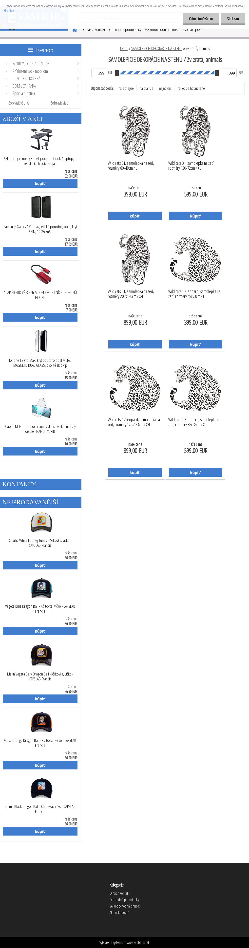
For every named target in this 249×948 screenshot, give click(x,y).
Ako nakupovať (193, 29)
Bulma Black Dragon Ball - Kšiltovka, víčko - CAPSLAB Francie (40, 809)
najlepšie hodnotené (191, 88)
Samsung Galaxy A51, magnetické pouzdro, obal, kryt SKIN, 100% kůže (40, 229)
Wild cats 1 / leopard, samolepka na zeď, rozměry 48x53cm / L (194, 294)
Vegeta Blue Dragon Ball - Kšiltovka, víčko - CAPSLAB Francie (40, 609)
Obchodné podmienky (125, 29)
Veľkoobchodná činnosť (162, 29)
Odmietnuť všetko (201, 18)
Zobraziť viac (59, 103)
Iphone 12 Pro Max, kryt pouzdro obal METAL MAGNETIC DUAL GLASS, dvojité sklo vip (40, 363)
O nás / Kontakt (94, 29)
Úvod (124, 48)
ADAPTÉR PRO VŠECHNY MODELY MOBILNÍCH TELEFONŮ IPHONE (40, 295)
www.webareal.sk (138, 942)
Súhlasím (233, 18)
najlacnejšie (126, 88)
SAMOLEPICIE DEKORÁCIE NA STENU (156, 48)
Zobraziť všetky (18, 103)
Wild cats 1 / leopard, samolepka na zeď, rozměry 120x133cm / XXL (134, 422)
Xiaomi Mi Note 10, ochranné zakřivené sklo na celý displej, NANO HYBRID (40, 429)
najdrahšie (146, 88)
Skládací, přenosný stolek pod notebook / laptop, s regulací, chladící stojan (40, 161)
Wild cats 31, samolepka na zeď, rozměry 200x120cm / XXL (131, 294)
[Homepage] (72, 29)
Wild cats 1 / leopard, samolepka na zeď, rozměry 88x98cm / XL (194, 422)
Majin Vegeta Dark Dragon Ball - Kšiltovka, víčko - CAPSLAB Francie (40, 676)
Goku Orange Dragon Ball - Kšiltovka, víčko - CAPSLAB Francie (40, 743)
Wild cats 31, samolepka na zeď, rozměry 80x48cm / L (131, 166)
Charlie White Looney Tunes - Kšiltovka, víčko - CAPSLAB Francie (40, 543)
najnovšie (165, 88)
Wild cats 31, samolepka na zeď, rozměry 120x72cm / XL (191, 166)
